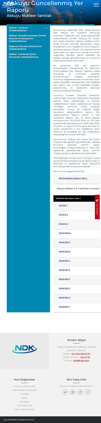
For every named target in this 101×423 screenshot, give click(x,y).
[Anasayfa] (8, 4)
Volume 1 (63, 205)
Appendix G (64, 288)
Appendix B (64, 251)
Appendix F (64, 279)
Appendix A (64, 242)
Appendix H (64, 297)
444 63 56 (85, 357)
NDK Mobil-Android (24, 409)
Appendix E (64, 270)
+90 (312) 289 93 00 (80, 354)
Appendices (65, 233)
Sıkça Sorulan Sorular (24, 386)
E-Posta (24, 394)
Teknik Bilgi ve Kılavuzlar (24, 390)
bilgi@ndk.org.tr (81, 360)
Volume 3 (63, 224)
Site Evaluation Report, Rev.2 (73, 178)
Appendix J (64, 306)
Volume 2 (63, 214)
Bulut (24, 398)
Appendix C (64, 260)
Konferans (24, 402)
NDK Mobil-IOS (24, 405)
